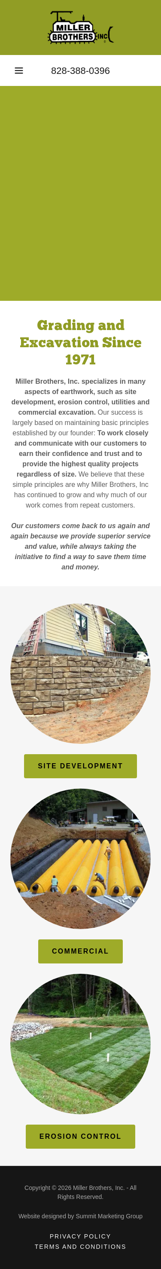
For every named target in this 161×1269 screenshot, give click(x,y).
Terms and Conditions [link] (81, 1246)
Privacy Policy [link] (80, 1236)
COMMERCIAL (80, 951)
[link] (80, 27)
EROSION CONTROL (80, 1136)
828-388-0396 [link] (80, 70)
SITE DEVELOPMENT (80, 766)
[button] (18, 70)
